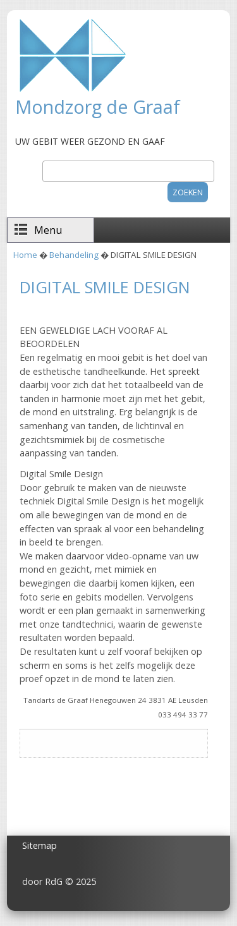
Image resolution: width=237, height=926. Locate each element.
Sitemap (39, 845)
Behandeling (74, 254)
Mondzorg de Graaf (97, 106)
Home (25, 254)
